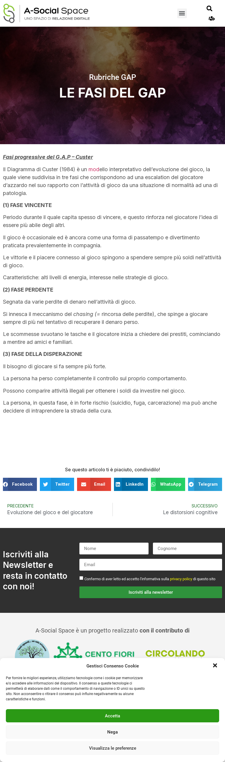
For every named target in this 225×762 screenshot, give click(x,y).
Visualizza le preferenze (112, 748)
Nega (112, 732)
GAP (128, 77)
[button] (215, 666)
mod (93, 169)
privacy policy (181, 579)
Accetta (112, 716)
